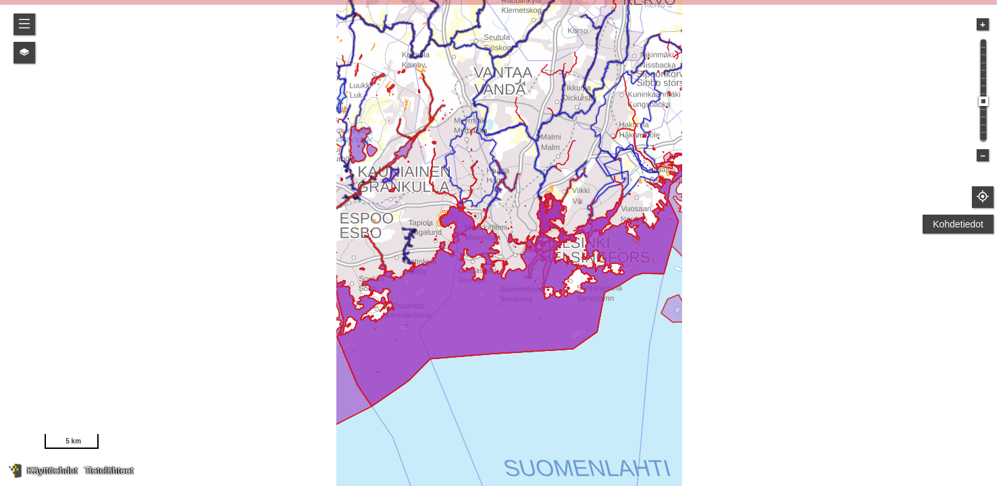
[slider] (983, 101)
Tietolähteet (109, 470)
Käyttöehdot (52, 470)
